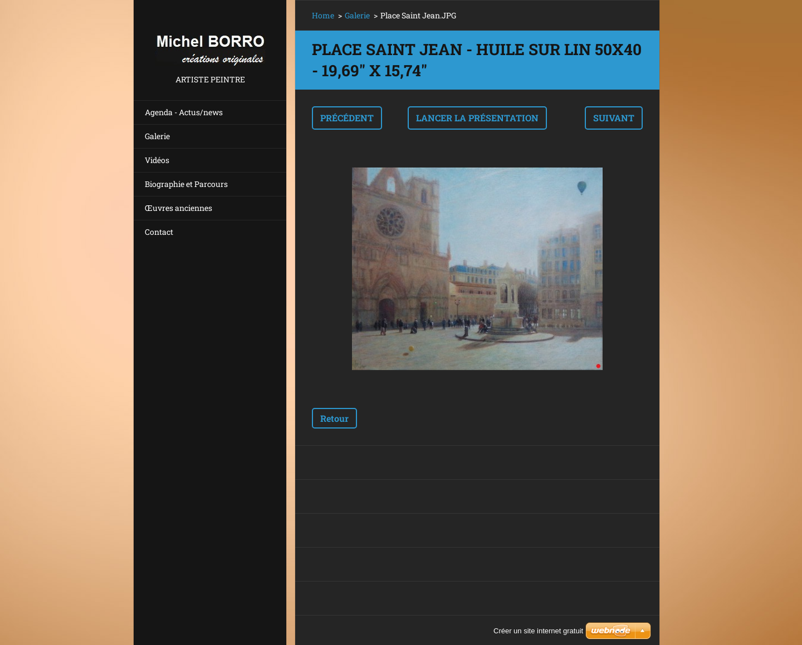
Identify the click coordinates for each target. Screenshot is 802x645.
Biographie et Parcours (186, 184)
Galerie (157, 136)
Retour (334, 418)
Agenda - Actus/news (184, 112)
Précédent (347, 118)
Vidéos (157, 160)
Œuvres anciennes (178, 208)
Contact (159, 232)
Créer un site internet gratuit (538, 631)
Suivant (613, 118)
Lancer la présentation (477, 118)
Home (323, 15)
